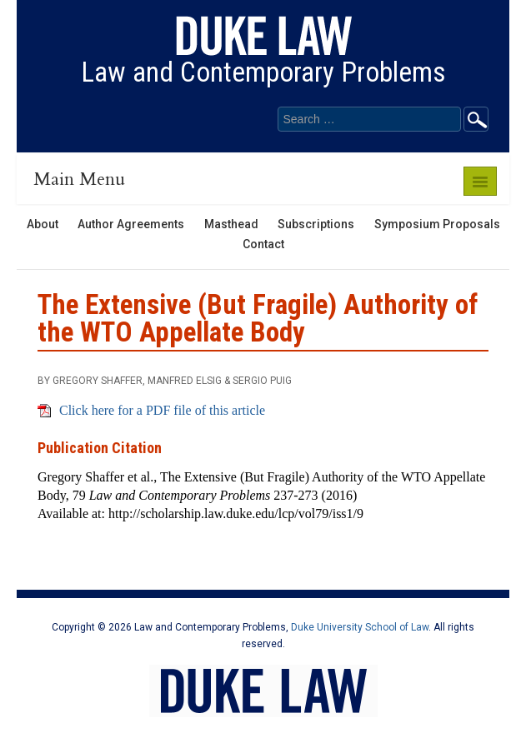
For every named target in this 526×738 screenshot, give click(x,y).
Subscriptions (316, 224)
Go (475, 119)
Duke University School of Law (359, 627)
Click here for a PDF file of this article (162, 410)
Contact (263, 244)
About (42, 224)
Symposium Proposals (437, 224)
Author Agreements (131, 224)
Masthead (231, 224)
